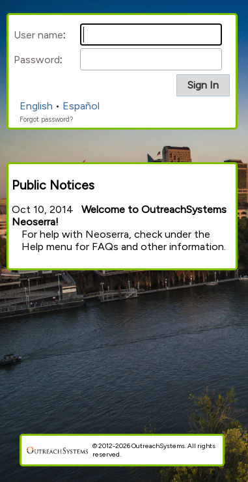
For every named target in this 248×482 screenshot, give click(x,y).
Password (37, 59)
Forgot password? (46, 119)
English (36, 106)
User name (38, 35)
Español (81, 106)
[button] (203, 85)
